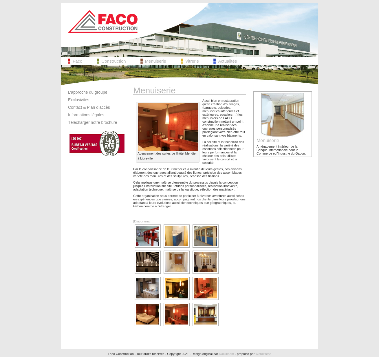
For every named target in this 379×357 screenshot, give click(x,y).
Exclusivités (78, 99)
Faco (77, 61)
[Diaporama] (142, 221)
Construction (113, 61)
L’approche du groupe (87, 92)
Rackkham (226, 354)
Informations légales (86, 115)
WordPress (263, 354)
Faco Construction (103, 21)
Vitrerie (192, 61)
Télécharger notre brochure (92, 122)
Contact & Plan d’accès (89, 107)
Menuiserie (155, 61)
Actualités (227, 61)
